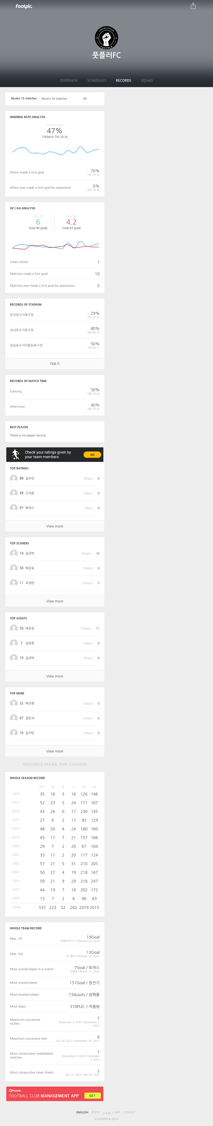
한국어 (95, 1112)
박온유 (29, 568)
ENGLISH (82, 1112)
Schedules (96, 80)
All (85, 98)
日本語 (106, 1113)
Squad (147, 80)
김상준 (29, 643)
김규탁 (29, 553)
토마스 (29, 508)
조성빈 (29, 583)
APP (117, 1112)
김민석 (29, 718)
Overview (68, 80)
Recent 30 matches (54, 98)
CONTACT (130, 1112)
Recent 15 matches (24, 98)
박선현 (29, 703)
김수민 (29, 478)
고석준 (29, 493)
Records (123, 80)
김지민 (29, 733)
